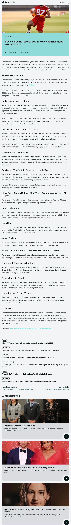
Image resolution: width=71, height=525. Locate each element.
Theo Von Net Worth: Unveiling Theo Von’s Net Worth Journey (31, 329)
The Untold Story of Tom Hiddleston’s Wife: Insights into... (30, 467)
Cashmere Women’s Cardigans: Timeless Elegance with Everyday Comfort (28, 357)
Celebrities (9, 37)
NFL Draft (31, 85)
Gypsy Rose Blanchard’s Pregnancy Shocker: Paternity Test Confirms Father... (34, 510)
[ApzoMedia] (8, 2)
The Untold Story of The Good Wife (19, 425)
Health (5, 371)
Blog (4, 340)
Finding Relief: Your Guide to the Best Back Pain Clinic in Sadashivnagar (27, 374)
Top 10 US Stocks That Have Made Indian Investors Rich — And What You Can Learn (31, 350)
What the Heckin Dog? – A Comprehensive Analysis (17, 389)
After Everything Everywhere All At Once (57, 389)
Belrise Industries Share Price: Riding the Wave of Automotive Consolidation (29, 381)
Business (6, 347)
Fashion (5, 354)
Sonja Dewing (13, 52)
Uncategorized (8, 362)
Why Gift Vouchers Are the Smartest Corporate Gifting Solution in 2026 (27, 343)
